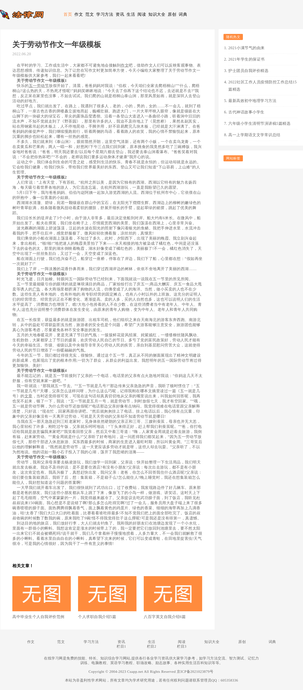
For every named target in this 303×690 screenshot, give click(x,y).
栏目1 (121, 646)
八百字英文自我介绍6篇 (165, 617)
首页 (68, 14)
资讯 (120, 14)
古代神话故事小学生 (246, 112)
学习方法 (104, 14)
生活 (131, 14)
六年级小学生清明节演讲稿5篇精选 (259, 123)
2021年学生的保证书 (246, 59)
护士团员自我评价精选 (248, 71)
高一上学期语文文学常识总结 (254, 135)
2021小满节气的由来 (246, 48)
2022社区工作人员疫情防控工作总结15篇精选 (262, 85)
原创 (172, 14)
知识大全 (156, 14)
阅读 (141, 14)
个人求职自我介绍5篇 (97, 617)
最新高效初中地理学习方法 (252, 101)
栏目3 (181, 646)
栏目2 (151, 646)
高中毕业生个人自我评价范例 (38, 617)
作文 (78, 14)
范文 (89, 14)
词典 (183, 14)
